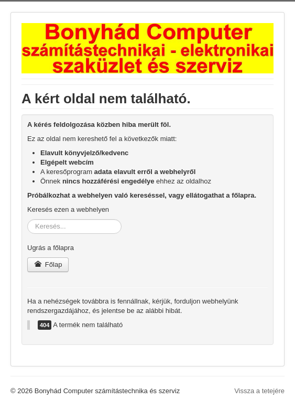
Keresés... (27, 219)
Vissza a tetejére (259, 391)
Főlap (48, 264)
